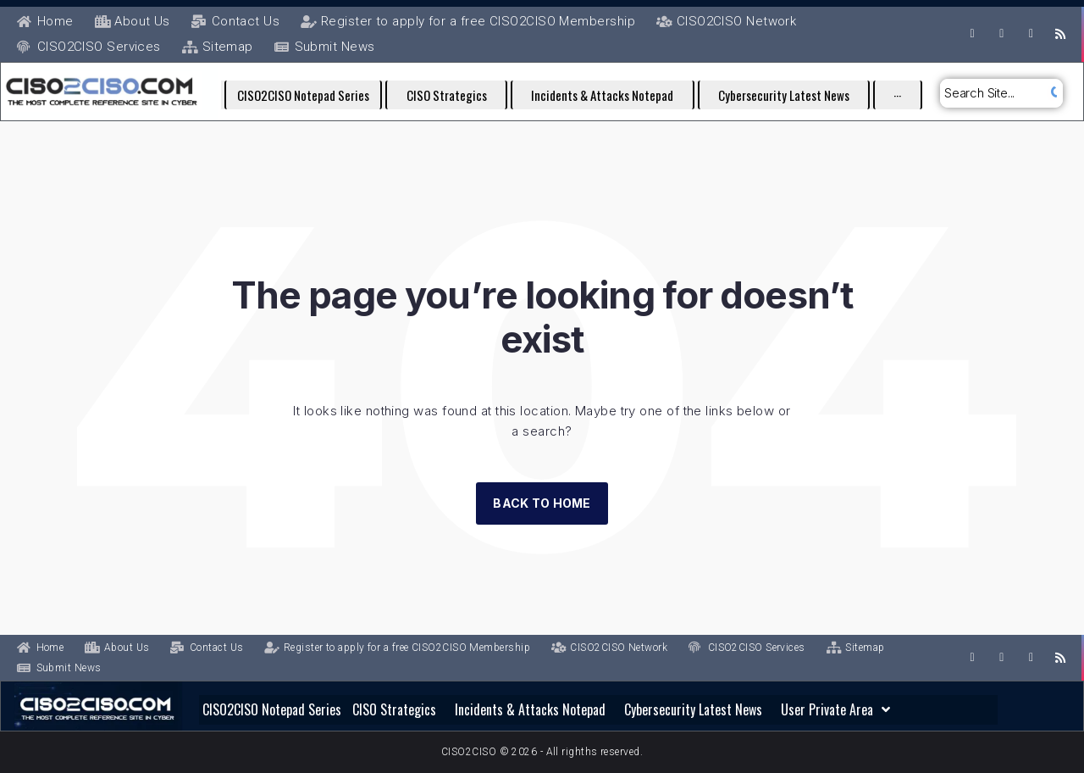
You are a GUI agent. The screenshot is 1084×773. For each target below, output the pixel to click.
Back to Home (541, 503)
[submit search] (1052, 93)
